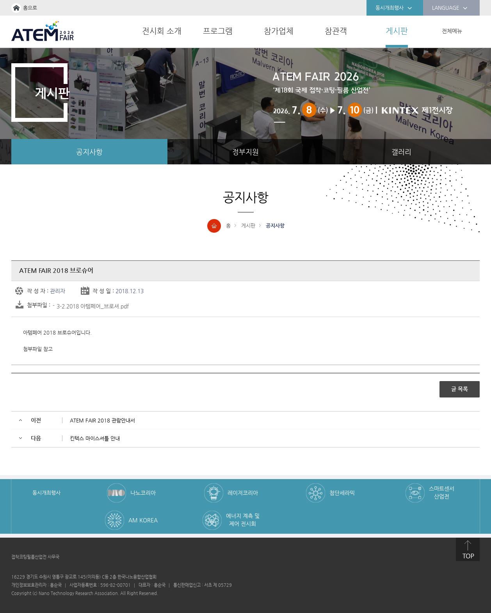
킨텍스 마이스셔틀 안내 (95, 438)
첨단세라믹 (342, 493)
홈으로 (30, 8)
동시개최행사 (393, 8)
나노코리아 (143, 493)
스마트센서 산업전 (441, 492)
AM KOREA (143, 520)
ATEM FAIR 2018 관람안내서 (102, 420)
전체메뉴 (452, 31)
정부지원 (245, 152)
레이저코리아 (243, 493)
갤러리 (401, 152)
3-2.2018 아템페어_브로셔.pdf (93, 306)
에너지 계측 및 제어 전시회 (243, 520)
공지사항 (89, 152)
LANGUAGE (450, 8)
